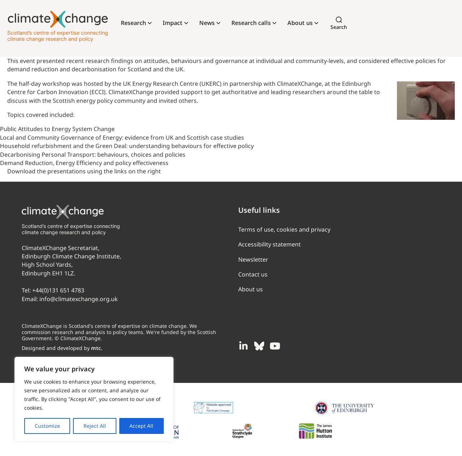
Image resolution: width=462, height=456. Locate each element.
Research (133, 23)
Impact (173, 23)
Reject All (95, 425)
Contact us (253, 274)
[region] (94, 399)
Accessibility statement (269, 244)
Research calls (251, 23)
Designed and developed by (62, 348)
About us (300, 23)
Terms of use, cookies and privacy (284, 229)
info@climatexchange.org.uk (78, 299)
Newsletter (253, 259)
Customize (47, 425)
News (207, 23)
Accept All (141, 425)
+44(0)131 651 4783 (58, 290)
